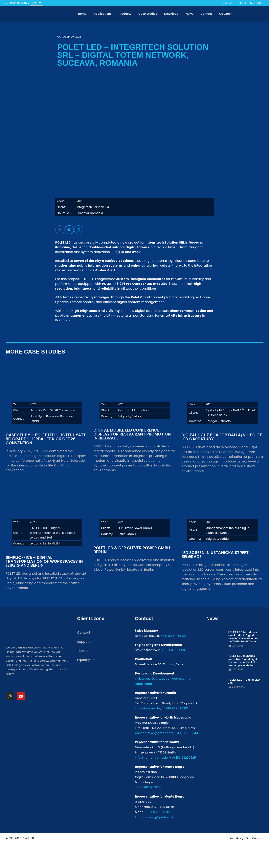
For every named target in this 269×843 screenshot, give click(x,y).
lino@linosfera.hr (147, 708)
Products (125, 14)
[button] (60, 229)
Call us (227, 3)
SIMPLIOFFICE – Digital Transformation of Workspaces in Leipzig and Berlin (44, 561)
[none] (36, 3)
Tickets (241, 3)
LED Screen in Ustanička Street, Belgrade (215, 554)
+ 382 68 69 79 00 (148, 787)
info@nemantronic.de (151, 757)
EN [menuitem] (34, 3)
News (189, 14)
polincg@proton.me (160, 817)
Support (255, 3)
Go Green (225, 14)
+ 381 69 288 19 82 (156, 812)
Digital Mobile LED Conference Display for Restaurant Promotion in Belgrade (132, 434)
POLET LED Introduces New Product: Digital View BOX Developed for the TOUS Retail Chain (244, 637)
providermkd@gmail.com (154, 733)
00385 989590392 (175, 708)
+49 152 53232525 (182, 757)
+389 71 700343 (186, 733)
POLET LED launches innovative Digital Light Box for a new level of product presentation (242, 660)
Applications (102, 14)
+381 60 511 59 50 (173, 636)
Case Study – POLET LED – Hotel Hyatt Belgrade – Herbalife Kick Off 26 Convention (46, 439)
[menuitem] (36, 3)
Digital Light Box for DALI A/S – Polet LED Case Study (221, 437)
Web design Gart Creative (246, 838)
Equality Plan (87, 660)
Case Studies (147, 14)
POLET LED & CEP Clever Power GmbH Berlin (132, 550)
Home (82, 14)
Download (171, 14)
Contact (206, 14)
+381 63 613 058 (173, 650)
